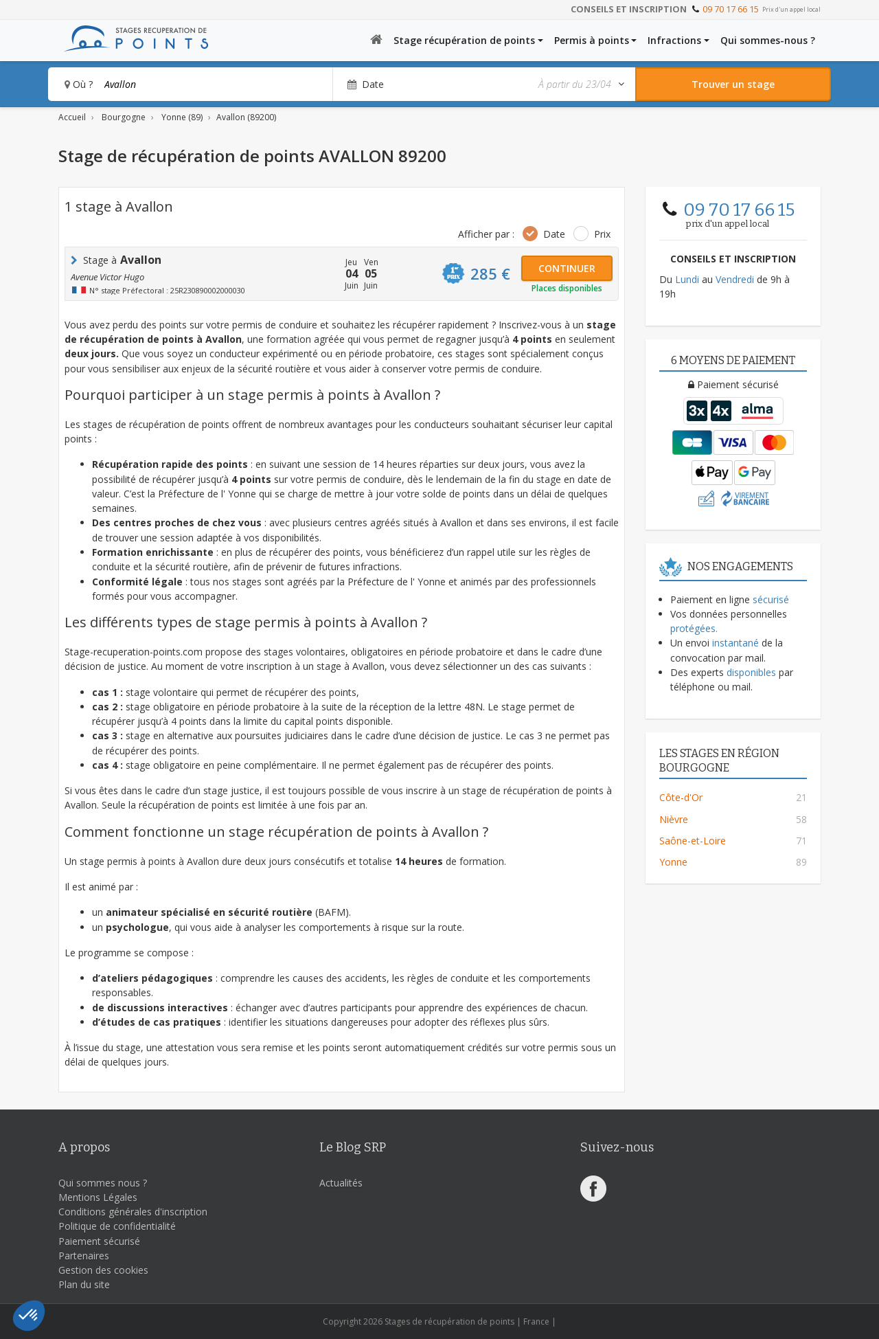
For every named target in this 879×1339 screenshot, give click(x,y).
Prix (602, 233)
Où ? (79, 84)
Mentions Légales (97, 1197)
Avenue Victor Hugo (107, 277)
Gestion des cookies (103, 1269)
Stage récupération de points (464, 40)
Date (554, 233)
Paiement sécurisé (99, 1241)
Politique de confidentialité (117, 1226)
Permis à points (591, 40)
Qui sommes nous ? (102, 1182)
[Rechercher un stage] (733, 84)
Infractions (674, 40)
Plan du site (84, 1284)
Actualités (341, 1182)
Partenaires (83, 1255)
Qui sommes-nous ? (767, 40)
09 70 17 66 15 (731, 9)
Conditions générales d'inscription (132, 1211)
